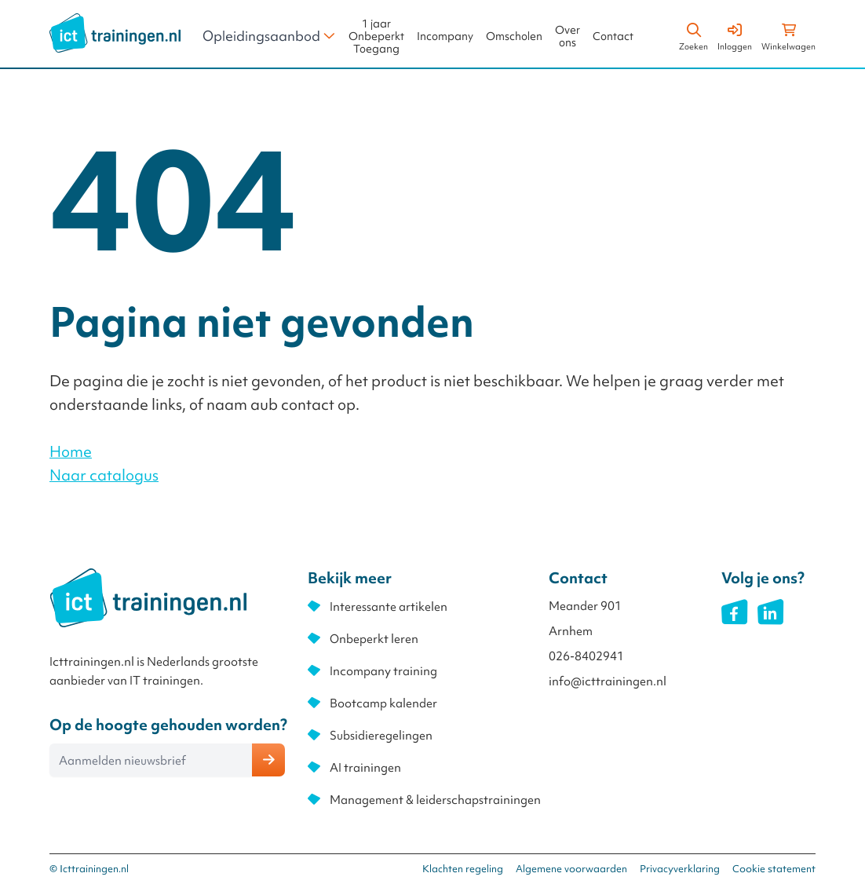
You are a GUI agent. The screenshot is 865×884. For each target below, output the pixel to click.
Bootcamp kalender (383, 703)
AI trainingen (365, 768)
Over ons (567, 36)
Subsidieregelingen (381, 735)
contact (307, 404)
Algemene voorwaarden (571, 868)
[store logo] (115, 33)
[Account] (734, 34)
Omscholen (514, 36)
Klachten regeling (462, 868)
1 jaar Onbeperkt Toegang (376, 36)
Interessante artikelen (388, 607)
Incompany (445, 36)
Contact (613, 36)
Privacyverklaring (680, 868)
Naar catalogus (104, 475)
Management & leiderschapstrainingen (435, 800)
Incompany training (383, 671)
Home (70, 451)
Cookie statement (774, 868)
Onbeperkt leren (374, 639)
